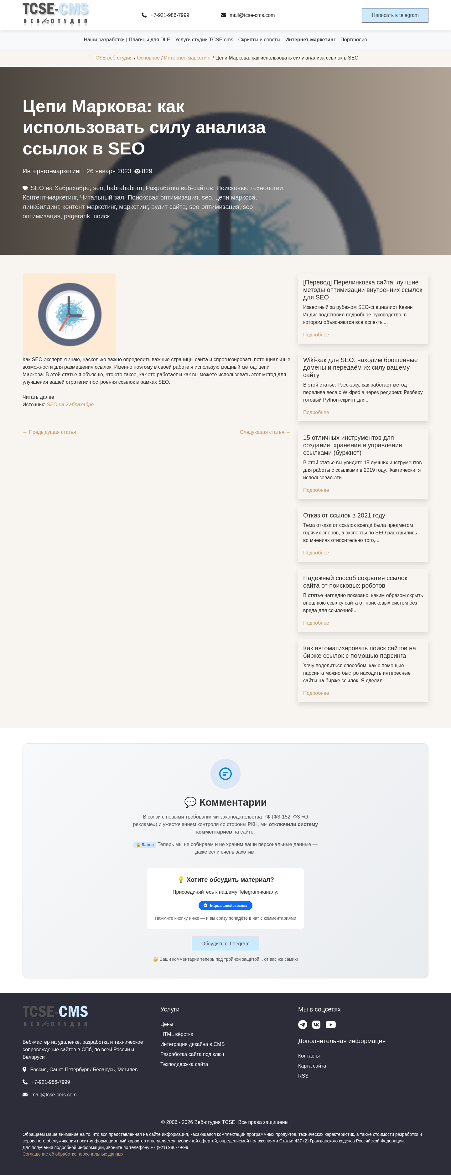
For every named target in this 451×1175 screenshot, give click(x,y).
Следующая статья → (265, 432)
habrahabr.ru (124, 188)
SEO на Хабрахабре (60, 188)
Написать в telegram (395, 15)
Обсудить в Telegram (225, 943)
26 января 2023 (108, 171)
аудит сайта (168, 206)
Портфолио (353, 39)
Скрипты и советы (259, 39)
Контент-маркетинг (49, 197)
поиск (102, 216)
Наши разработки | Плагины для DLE (127, 39)
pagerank (77, 216)
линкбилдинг (41, 206)
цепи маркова (235, 197)
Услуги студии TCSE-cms (204, 39)
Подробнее (316, 334)
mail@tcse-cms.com (248, 15)
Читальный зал (102, 197)
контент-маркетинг (89, 206)
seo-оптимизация (214, 206)
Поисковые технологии (249, 188)
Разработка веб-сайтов (179, 188)
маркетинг (133, 206)
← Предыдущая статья (49, 432)
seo (98, 188)
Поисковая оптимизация (162, 197)
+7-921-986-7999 (165, 15)
